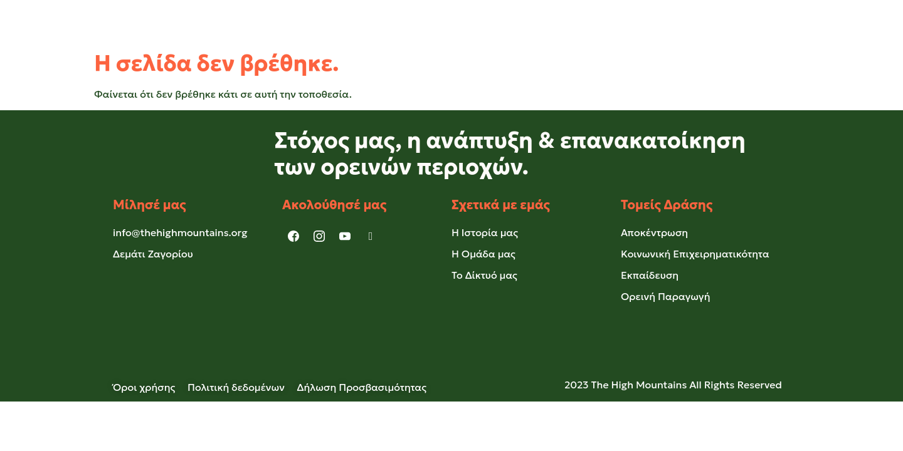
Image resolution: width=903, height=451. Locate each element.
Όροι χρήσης (150, 387)
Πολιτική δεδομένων (236, 387)
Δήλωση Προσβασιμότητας (362, 387)
